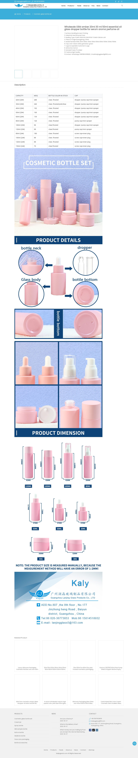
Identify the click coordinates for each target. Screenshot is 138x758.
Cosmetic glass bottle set (43, 14)
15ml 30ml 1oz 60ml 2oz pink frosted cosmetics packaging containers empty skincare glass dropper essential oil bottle (83, 668)
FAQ (93, 6)
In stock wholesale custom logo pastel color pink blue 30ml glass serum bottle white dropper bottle (55, 702)
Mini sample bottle (20, 729)
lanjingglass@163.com (24, 1)
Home (63, 6)
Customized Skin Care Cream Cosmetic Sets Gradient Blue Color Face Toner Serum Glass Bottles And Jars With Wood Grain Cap (110, 702)
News (98, 6)
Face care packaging (21, 739)
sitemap (91, 750)
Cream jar (17, 722)
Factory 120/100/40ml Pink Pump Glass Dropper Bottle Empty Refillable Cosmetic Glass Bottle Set (111, 668)
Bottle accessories (20, 743)
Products (71, 6)
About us (86, 6)
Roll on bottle (19, 732)
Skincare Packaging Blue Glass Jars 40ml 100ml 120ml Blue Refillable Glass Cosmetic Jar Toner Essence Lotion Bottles (83, 702)
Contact (105, 6)
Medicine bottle (19, 736)
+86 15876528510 (39, 1)
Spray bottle (18, 726)
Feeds (79, 6)
